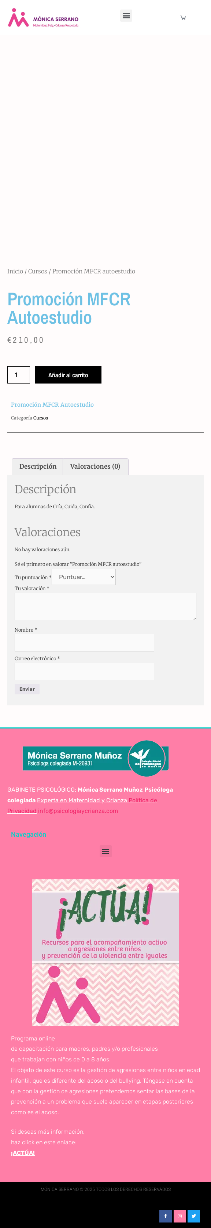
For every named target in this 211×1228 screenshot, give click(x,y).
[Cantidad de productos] (18, 375)
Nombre (26, 630)
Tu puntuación (33, 577)
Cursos (37, 271)
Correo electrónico (37, 658)
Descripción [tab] (38, 466)
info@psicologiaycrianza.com (78, 810)
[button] (126, 16)
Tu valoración (32, 588)
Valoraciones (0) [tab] (95, 466)
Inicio (15, 271)
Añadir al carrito (68, 375)
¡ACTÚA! (23, 1152)
